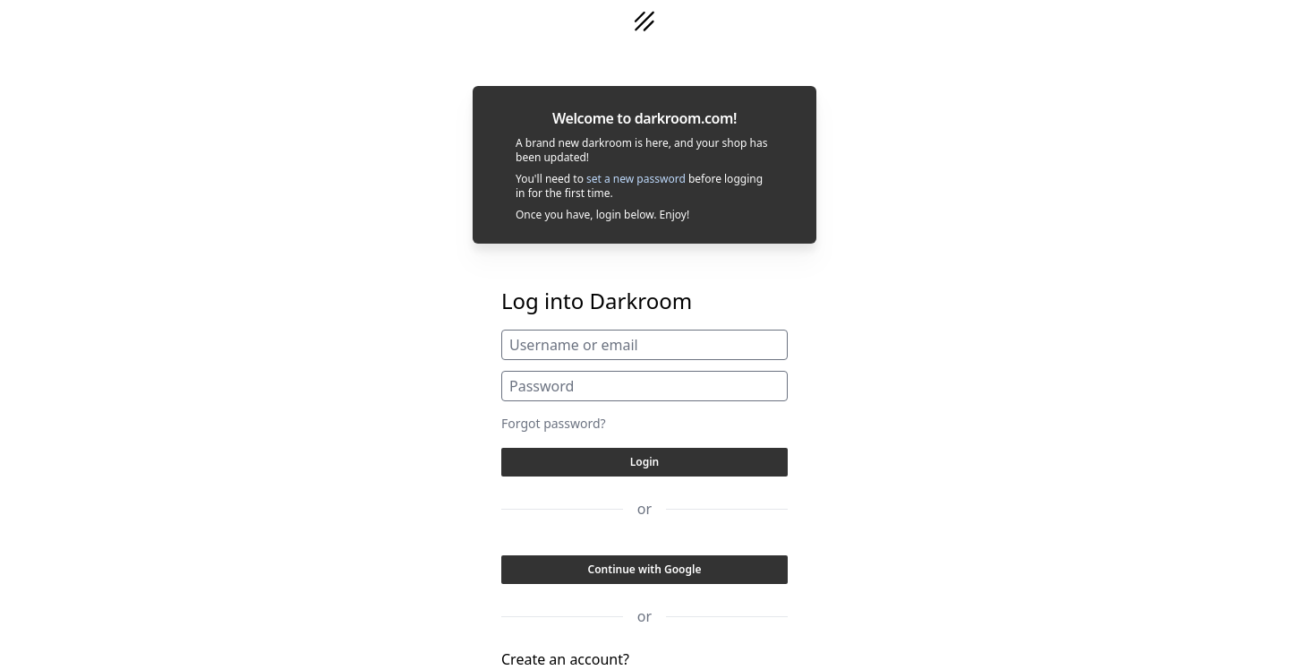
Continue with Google (645, 569)
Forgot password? (553, 423)
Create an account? (565, 659)
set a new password (636, 178)
